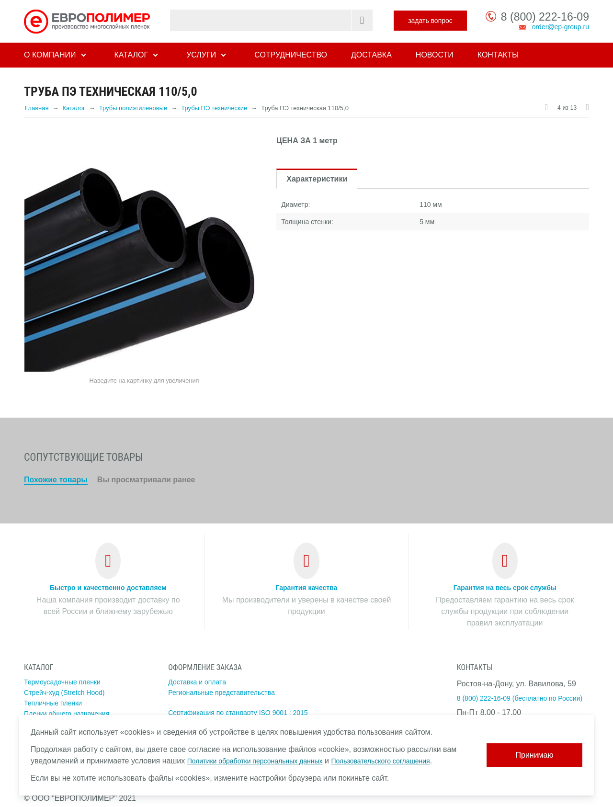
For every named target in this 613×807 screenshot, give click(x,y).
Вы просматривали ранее (146, 480)
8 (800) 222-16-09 (545, 17)
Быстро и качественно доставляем (108, 587)
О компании (50, 55)
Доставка (371, 55)
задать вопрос (430, 20)
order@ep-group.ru (560, 27)
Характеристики (316, 179)
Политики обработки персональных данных (255, 761)
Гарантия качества (307, 587)
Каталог (131, 55)
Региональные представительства (221, 692)
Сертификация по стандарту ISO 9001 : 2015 (237, 712)
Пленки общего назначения (66, 713)
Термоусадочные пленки (62, 682)
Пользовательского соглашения (380, 761)
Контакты (498, 55)
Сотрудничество (290, 55)
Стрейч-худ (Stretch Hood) (64, 692)
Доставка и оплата (197, 682)
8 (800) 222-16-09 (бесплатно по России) (519, 698)
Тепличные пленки (53, 703)
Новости (435, 55)
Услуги (201, 55)
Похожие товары (56, 480)
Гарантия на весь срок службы (505, 587)
